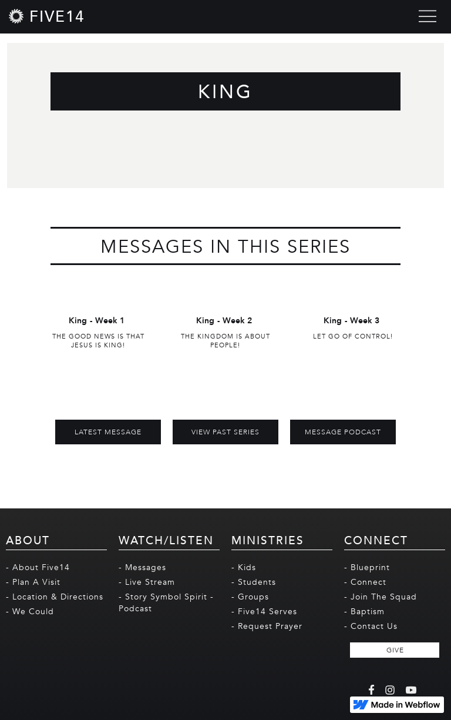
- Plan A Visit (33, 582)
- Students (253, 582)
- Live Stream (147, 582)
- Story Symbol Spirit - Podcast (166, 602)
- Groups (250, 596)
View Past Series (225, 432)
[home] (47, 16)
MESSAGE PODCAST (343, 432)
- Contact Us (371, 626)
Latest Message (108, 432)
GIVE (395, 650)
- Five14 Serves (264, 611)
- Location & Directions (54, 596)
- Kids (243, 567)
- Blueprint (367, 567)
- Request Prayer (266, 626)
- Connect (365, 582)
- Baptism (364, 611)
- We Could (30, 611)
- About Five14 (38, 567)
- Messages (142, 567)
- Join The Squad (380, 596)
